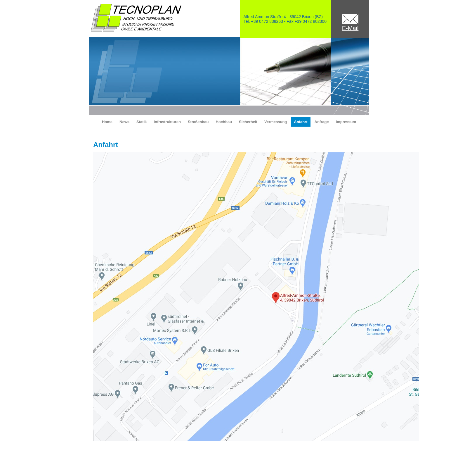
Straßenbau (198, 122)
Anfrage (322, 122)
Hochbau (224, 122)
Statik (141, 122)
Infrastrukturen (167, 122)
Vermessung (275, 122)
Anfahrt (300, 122)
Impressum (346, 122)
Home (107, 122)
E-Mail (350, 28)
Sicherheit (248, 122)
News (124, 122)
